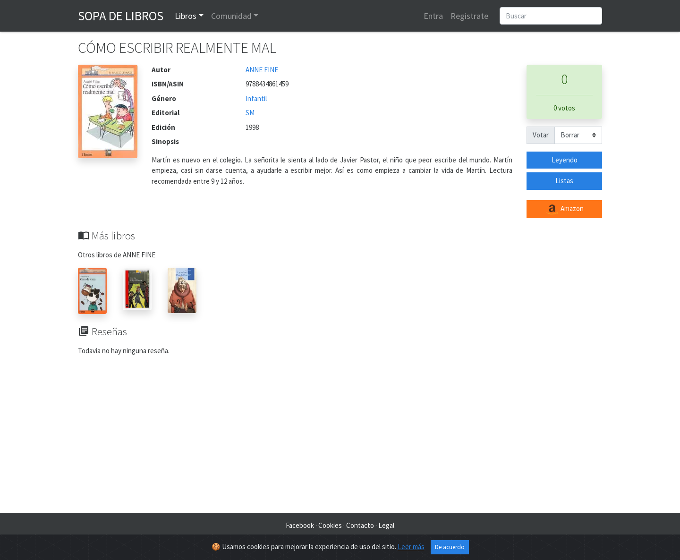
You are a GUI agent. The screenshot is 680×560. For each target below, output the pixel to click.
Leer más (411, 546)
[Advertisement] (340, 437)
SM (250, 112)
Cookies (330, 525)
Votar (541, 134)
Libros (185, 15)
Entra (433, 15)
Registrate (469, 15)
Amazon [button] (564, 209)
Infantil (256, 98)
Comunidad (231, 15)
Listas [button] (564, 180)
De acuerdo (450, 547)
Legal (386, 525)
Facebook (300, 525)
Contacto (360, 525)
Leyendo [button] (565, 159)
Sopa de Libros (120, 16)
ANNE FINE (262, 69)
